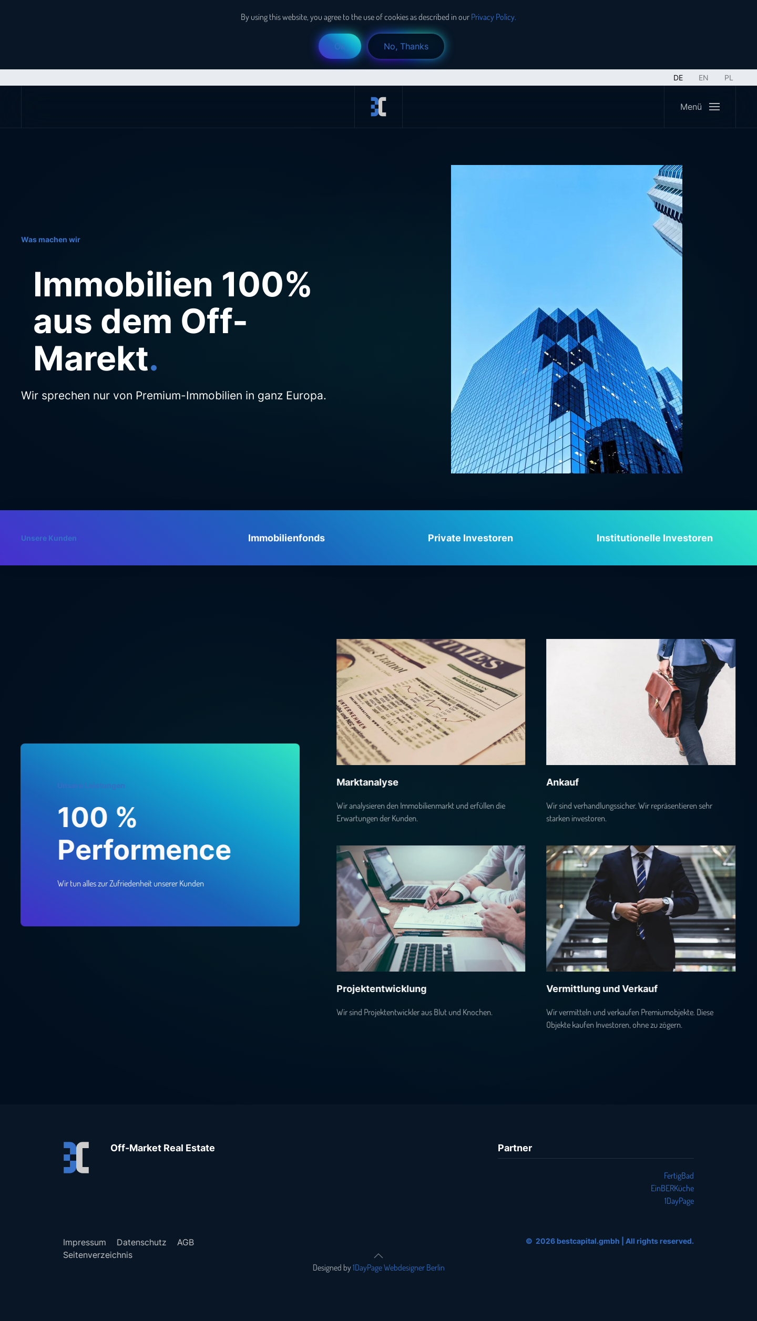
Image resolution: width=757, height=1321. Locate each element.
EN (704, 77)
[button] (699, 107)
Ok (339, 46)
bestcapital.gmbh (586, 1240)
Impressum (82, 1242)
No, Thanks (406, 46)
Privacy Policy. (492, 17)
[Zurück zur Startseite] (378, 107)
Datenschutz (140, 1242)
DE (678, 77)
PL (728, 77)
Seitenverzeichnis (95, 1255)
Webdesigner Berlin (412, 1267)
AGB (183, 1242)
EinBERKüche (672, 1188)
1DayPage (679, 1200)
